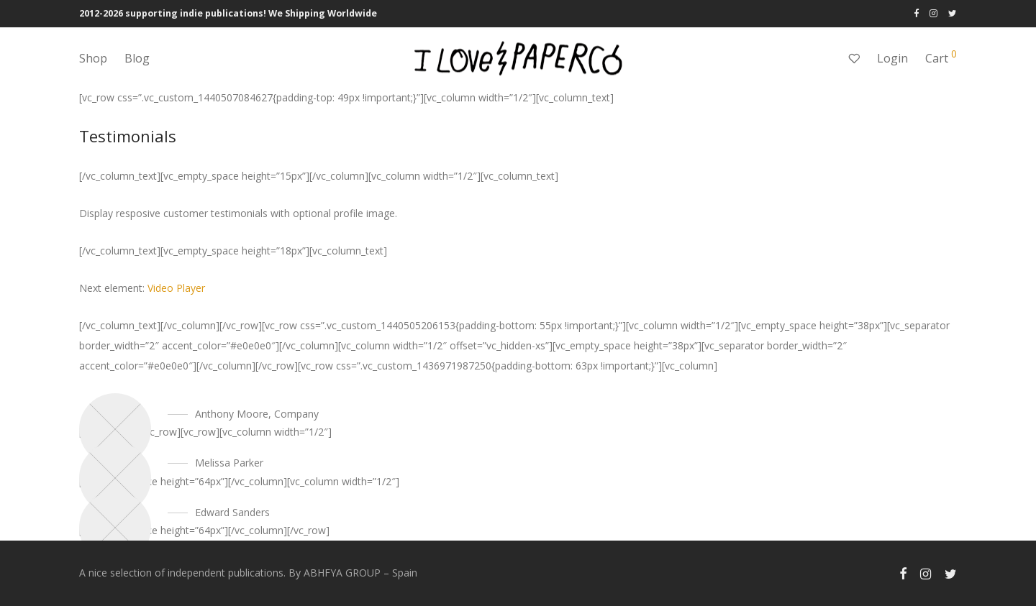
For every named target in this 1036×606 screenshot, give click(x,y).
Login (892, 58)
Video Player (176, 288)
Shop (93, 58)
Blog (137, 58)
